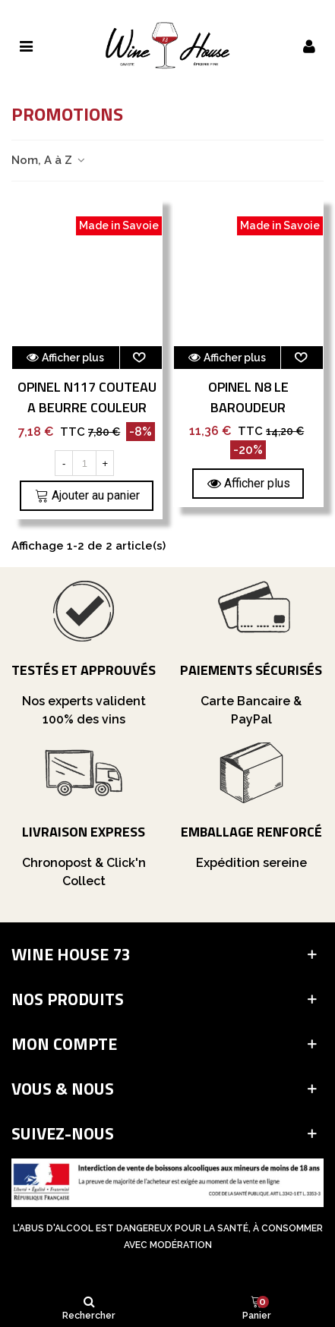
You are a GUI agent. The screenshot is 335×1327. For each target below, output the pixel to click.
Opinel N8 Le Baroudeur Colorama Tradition (248, 407)
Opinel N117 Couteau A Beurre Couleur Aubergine (86, 407)
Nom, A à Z (49, 160)
